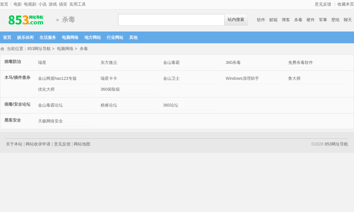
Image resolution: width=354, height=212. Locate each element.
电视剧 (30, 4)
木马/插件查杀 (17, 78)
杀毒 (298, 19)
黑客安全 (12, 120)
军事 (323, 19)
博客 (286, 19)
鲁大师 (294, 79)
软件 (261, 19)
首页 (4, 4)
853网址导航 (26, 19)
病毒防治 (12, 62)
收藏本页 (345, 4)
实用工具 (77, 4)
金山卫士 (171, 79)
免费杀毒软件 (300, 63)
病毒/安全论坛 (17, 104)
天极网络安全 (50, 121)
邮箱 (273, 19)
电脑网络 (70, 37)
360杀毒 (233, 63)
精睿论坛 (109, 105)
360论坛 (170, 105)
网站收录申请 (38, 144)
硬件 (311, 19)
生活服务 (48, 37)
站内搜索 (236, 19)
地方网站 (92, 37)
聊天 (348, 19)
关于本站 (14, 144)
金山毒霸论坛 (50, 105)
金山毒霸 (171, 63)
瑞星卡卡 (109, 79)
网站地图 (82, 144)
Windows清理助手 (242, 79)
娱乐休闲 (25, 37)
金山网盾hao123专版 (57, 79)
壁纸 (335, 19)
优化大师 (46, 89)
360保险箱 (110, 89)
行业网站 (115, 37)
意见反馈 (323, 4)
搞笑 (63, 4)
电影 (18, 4)
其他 (133, 37)
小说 (42, 4)
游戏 (53, 4)
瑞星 (42, 63)
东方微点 (109, 63)
